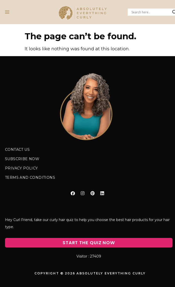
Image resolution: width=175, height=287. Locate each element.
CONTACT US (17, 149)
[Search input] (151, 12)
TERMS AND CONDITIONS (30, 177)
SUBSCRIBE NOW (22, 159)
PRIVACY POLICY (21, 168)
